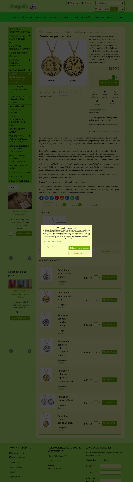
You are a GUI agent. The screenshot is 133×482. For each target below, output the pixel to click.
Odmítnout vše (79, 253)
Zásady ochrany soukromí (52, 241)
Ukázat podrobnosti (50, 247)
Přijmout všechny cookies (79, 248)
